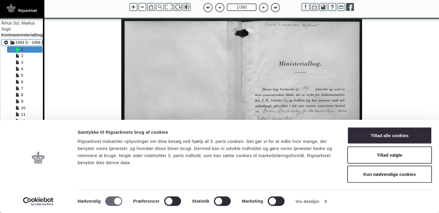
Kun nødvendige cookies (389, 174)
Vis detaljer (307, 201)
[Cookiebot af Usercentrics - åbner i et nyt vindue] (38, 201)
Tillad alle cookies (390, 135)
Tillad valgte (389, 154)
